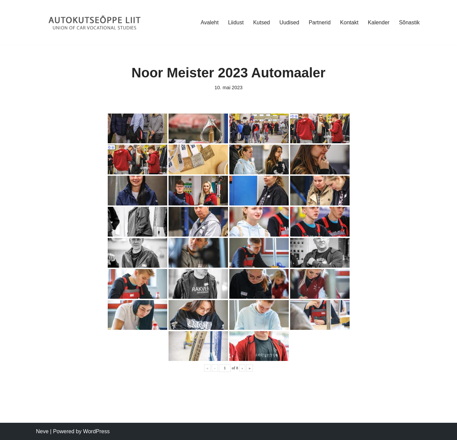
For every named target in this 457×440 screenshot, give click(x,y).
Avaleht (210, 22)
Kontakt (349, 22)
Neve (42, 431)
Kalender (378, 22)
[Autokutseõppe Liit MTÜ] (95, 22)
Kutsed (261, 22)
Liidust (236, 22)
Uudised (289, 22)
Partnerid (320, 22)
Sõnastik (409, 22)
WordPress (96, 431)
